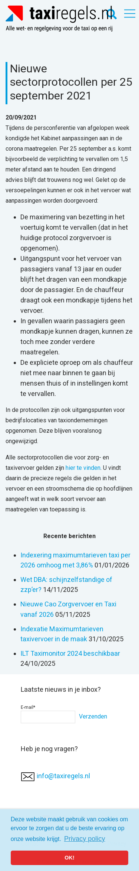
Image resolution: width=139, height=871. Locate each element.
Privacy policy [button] (84, 838)
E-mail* (48, 714)
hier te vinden (83, 467)
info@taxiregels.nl (63, 776)
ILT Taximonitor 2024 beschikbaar (70, 653)
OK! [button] (69, 858)
